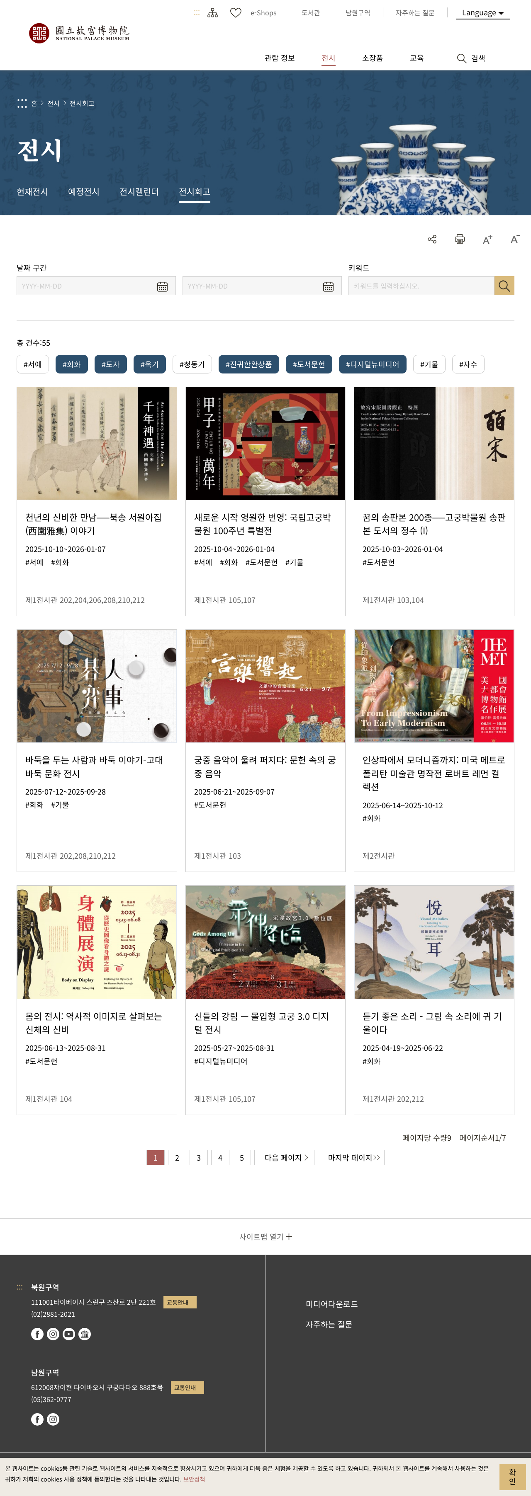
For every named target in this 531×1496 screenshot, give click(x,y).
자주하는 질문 (329, 1324)
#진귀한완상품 (249, 364)
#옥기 (150, 364)
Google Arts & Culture (84, 1334)
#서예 (33, 364)
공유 (432, 239)
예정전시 (84, 191)
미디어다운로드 (332, 1304)
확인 (512, 1476)
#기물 (429, 364)
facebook (37, 1334)
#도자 (111, 364)
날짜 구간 (32, 268)
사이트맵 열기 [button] (261, 1236)
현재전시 (32, 191)
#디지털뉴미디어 (372, 364)
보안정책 (194, 1478)
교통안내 (177, 1302)
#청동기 (192, 364)
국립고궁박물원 (79, 33)
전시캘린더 (139, 191)
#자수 (468, 364)
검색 (504, 285)
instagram (53, 1334)
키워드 (359, 268)
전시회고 (82, 103)
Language (479, 12)
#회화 (72, 364)
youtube (69, 1334)
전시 (53, 103)
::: (197, 12)
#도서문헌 (309, 364)
